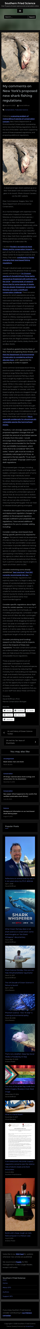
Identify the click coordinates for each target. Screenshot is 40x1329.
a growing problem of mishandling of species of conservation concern (19, 119)
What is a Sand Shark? (14, 1114)
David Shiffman (24, 105)
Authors (6, 1292)
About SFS (7, 1287)
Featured (18, 110)
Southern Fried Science (20, 3)
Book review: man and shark (13, 762)
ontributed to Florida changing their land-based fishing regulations (18, 260)
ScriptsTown (29, 1326)
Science (25, 110)
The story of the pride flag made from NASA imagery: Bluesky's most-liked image (20, 1089)
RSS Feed (20, 1254)
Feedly (19, 1262)
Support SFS (7, 1296)
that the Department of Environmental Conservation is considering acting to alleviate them (18, 357)
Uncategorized (8, 758)
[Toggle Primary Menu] (20, 11)
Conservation (9, 110)
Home (5, 1283)
